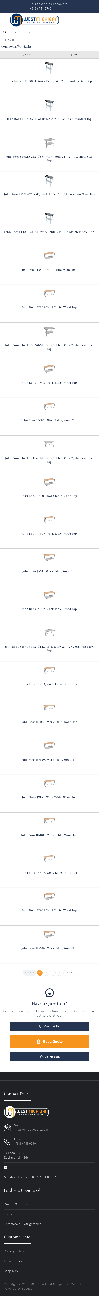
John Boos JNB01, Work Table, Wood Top (49, 307)
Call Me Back (50, 1056)
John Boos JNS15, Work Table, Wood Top (49, 571)
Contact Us (49, 1026)
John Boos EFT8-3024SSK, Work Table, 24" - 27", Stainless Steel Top (49, 194)
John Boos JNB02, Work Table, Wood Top (49, 684)
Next (69, 972)
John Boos (10, 40)
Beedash (28, 1288)
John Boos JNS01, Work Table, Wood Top (49, 270)
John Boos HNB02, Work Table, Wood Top (49, 835)
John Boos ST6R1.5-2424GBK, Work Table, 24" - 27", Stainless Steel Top (49, 460)
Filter (26, 54)
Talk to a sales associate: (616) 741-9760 (49, 6)
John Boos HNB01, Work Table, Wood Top (49, 420)
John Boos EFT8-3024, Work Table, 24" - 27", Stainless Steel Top (49, 81)
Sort (73, 54)
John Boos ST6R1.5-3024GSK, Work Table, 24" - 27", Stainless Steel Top (49, 347)
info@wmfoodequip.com (31, 1129)
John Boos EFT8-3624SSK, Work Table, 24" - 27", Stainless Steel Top (49, 232)
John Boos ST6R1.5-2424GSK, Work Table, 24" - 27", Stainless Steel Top (49, 158)
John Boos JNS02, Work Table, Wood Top (49, 609)
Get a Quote (50, 1041)
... (53, 972)
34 (59, 972)
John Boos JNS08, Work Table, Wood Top (49, 383)
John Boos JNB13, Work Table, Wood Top (49, 797)
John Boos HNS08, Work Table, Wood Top (49, 760)
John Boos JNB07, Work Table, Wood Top (49, 533)
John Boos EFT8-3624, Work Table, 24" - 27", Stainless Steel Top (49, 119)
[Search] (49, 32)
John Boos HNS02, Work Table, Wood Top (49, 948)
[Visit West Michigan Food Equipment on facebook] (5, 1167)
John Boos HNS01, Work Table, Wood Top (49, 496)
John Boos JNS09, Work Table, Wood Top (49, 910)
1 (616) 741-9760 (25, 1143)
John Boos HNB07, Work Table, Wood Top (49, 722)
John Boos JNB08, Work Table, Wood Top (49, 873)
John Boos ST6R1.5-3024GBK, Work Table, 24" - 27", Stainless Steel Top (49, 648)
